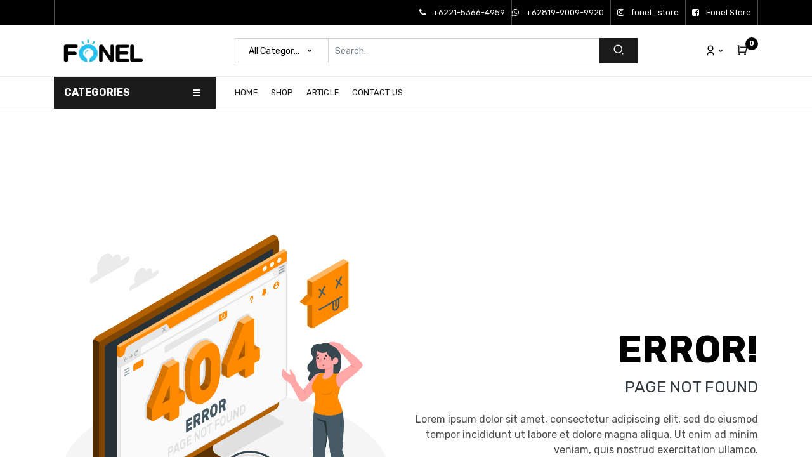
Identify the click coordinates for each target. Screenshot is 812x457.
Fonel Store (721, 12)
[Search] (618, 50)
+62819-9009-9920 (558, 12)
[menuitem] (250, 93)
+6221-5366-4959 (462, 12)
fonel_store (648, 12)
